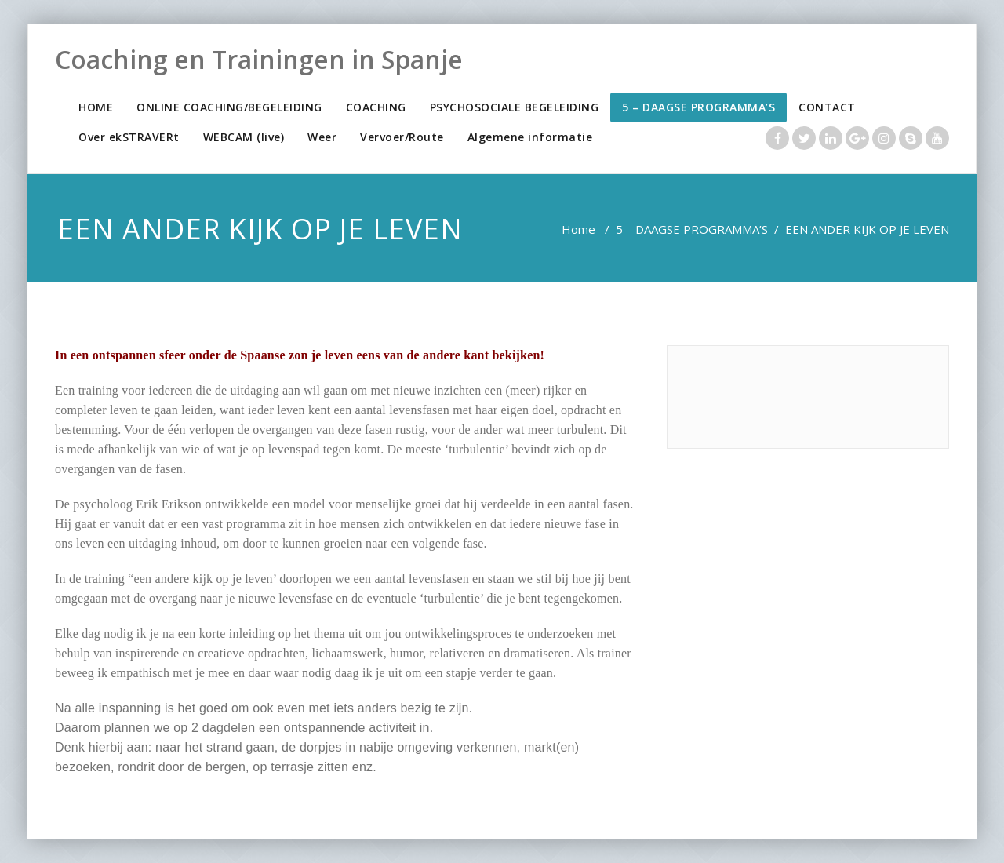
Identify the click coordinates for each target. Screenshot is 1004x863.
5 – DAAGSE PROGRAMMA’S (698, 107)
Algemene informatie (530, 136)
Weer (321, 136)
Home (578, 229)
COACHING (376, 107)
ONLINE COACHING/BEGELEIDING (229, 107)
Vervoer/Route (402, 136)
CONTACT (827, 107)
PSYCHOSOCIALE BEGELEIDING (514, 107)
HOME (95, 107)
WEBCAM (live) (244, 136)
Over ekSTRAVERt (129, 136)
